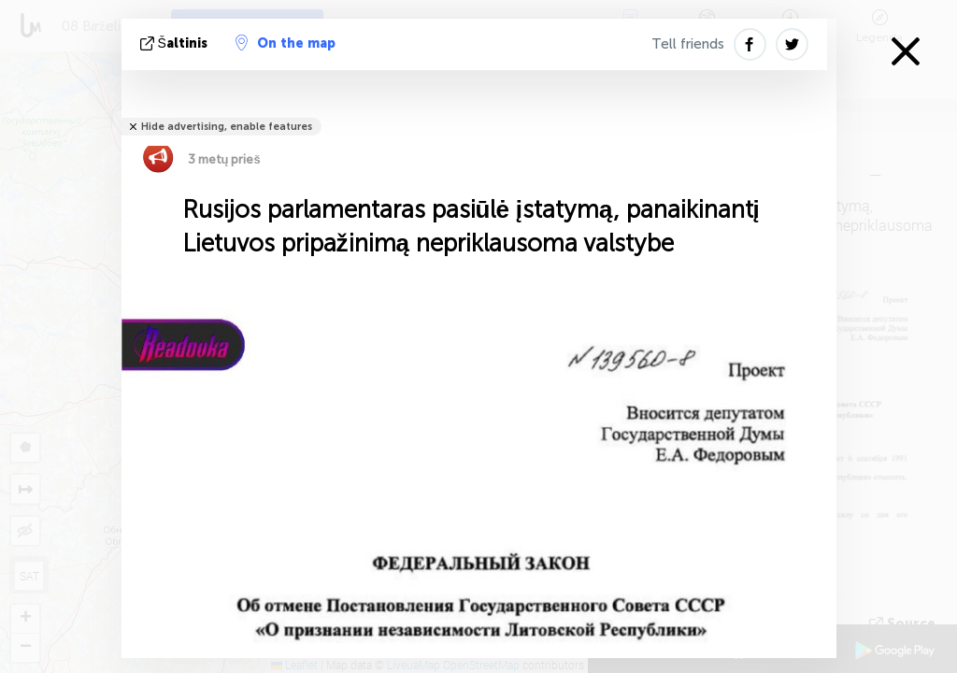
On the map (286, 43)
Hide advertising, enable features (226, 127)
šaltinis (175, 43)
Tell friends (687, 44)
